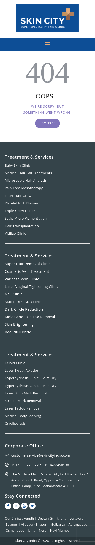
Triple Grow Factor (20, 210)
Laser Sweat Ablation (22, 370)
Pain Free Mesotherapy (24, 188)
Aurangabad (78, 524)
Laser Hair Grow (18, 195)
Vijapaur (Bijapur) (34, 524)
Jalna (32, 530)
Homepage (48, 123)
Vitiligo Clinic (15, 233)
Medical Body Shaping (23, 416)
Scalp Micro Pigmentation (26, 218)
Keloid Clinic (15, 363)
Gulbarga (58, 524)
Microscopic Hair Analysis (26, 180)
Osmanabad (15, 530)
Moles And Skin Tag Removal (30, 316)
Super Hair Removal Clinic (27, 263)
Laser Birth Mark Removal (26, 393)
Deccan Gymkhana (52, 518)
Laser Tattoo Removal (23, 408)
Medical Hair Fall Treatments (28, 173)
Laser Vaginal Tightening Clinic (32, 286)
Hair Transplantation (22, 226)
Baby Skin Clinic (18, 165)
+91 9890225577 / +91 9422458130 (40, 464)
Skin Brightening (19, 324)
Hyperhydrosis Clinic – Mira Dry (30, 378)
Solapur (12, 524)
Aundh (29, 518)
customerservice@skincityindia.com (40, 455)
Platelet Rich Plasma (21, 203)
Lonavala (77, 518)
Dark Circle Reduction (24, 309)
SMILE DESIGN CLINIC (24, 301)
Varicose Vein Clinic (22, 279)
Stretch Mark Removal (23, 400)
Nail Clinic (13, 294)
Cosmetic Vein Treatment (27, 271)
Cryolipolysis (15, 423)
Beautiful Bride (18, 332)
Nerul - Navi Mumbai (54, 530)
